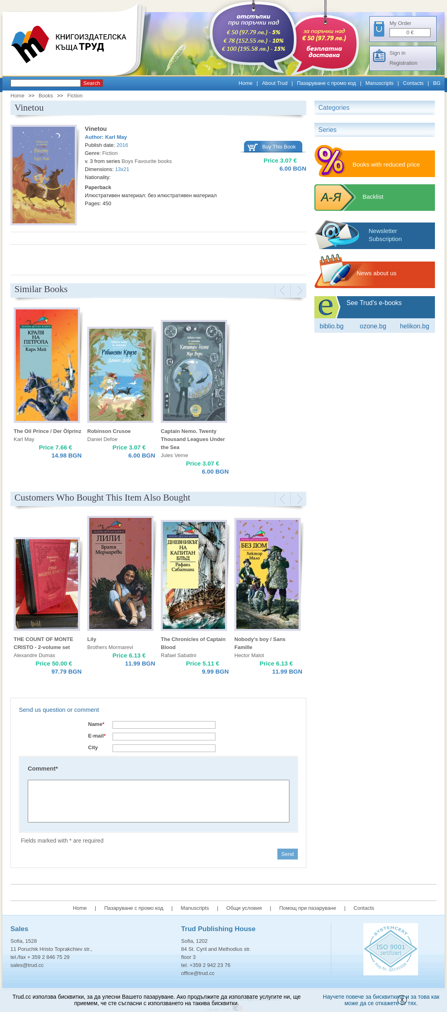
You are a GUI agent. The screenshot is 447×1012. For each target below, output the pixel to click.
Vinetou (96, 128)
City (93, 747)
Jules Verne (174, 455)
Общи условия (244, 908)
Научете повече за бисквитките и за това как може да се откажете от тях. (381, 999)
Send (287, 854)
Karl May (116, 137)
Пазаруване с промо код (326, 83)
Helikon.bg (414, 326)
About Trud (275, 83)
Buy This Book (279, 147)
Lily (91, 639)
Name (96, 724)
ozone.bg (373, 326)
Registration (403, 63)
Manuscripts (379, 83)
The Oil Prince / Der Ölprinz (47, 431)
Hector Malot (249, 655)
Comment (43, 768)
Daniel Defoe (102, 439)
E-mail (97, 736)
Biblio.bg (332, 326)
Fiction (74, 96)
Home (246, 83)
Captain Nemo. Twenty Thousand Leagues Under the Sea (193, 439)
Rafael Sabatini (178, 655)
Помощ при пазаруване (307, 908)
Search (91, 83)
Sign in (398, 53)
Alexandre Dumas (34, 655)
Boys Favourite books (147, 161)
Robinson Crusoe (109, 431)
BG (437, 83)
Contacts (413, 83)
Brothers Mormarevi (110, 647)
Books (46, 96)
